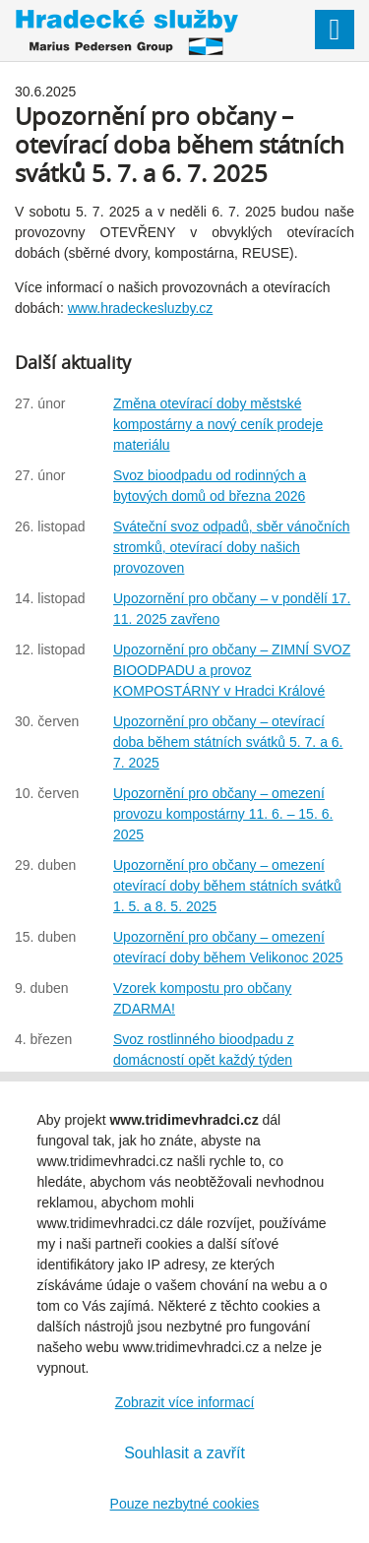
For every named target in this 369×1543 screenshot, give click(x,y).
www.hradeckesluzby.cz (141, 308)
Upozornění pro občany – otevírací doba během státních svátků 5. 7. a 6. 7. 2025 (227, 742)
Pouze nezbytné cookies (185, 1504)
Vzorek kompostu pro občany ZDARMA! (202, 998)
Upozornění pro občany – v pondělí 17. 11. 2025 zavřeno (231, 608)
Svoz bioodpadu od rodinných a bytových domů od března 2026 (209, 485)
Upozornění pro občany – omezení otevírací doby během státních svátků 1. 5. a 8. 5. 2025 (227, 885)
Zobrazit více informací (185, 1402)
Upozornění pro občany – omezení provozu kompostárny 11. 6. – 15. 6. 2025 (223, 813)
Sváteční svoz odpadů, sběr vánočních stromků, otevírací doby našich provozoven (231, 547)
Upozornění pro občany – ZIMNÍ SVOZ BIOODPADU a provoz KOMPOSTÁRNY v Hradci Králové (231, 670)
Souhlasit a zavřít (184, 1453)
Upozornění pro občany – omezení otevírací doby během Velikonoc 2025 (228, 947)
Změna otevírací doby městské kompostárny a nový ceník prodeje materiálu (218, 424)
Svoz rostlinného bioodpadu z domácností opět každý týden (203, 1049)
